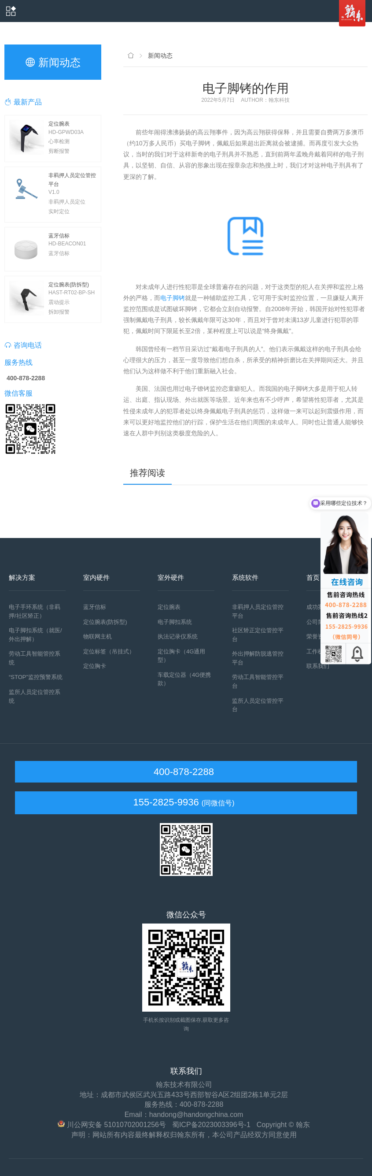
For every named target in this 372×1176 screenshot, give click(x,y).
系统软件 (245, 577)
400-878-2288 (182, 771)
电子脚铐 (172, 297)
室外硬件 (171, 577)
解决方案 (22, 577)
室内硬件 (96, 577)
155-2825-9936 (166, 802)
